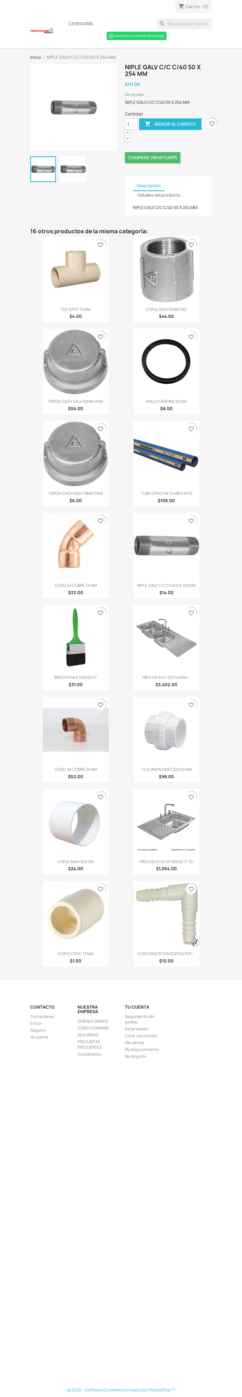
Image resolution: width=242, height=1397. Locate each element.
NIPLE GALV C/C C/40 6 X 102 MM (166, 585)
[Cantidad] (131, 124)
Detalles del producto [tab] (159, 195)
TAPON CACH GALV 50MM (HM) (75, 401)
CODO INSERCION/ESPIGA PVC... (166, 953)
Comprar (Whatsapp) (152, 158)
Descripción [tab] (149, 185)
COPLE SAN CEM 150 (75, 861)
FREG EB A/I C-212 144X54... (166, 677)
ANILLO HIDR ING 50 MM (166, 401)
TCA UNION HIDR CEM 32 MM (166, 769)
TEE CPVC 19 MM (75, 309)
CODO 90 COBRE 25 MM (75, 769)
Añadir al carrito (170, 124)
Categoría (80, 24)
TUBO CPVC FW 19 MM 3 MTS (166, 493)
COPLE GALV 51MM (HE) (166, 309)
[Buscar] (184, 23)
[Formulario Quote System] (121, 1223)
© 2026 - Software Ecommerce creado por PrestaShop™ (121, 1390)
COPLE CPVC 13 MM (75, 953)
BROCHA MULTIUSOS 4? (75, 677)
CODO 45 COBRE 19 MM (76, 585)
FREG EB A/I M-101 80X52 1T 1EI (166, 861)
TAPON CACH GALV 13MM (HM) (75, 493)
